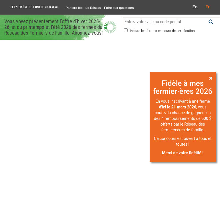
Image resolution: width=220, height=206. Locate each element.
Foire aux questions (119, 7)
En (195, 7)
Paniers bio (74, 7)
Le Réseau (93, 7)
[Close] (211, 78)
